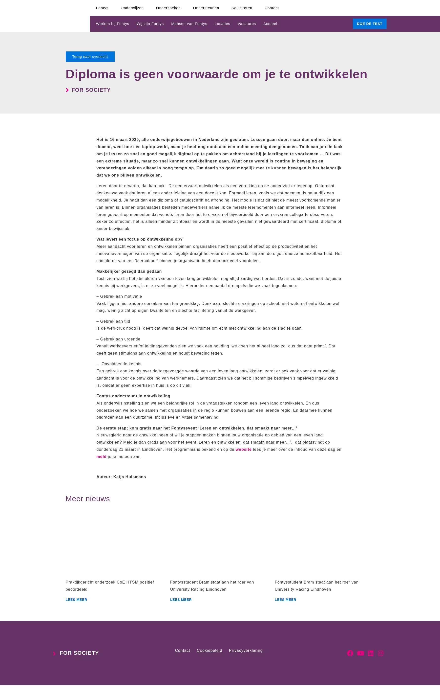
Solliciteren (241, 8)
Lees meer (76, 600)
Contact (272, 8)
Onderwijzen (132, 8)
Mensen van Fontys (189, 24)
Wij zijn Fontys (150, 24)
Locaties (222, 24)
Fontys (102, 8)
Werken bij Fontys (112, 24)
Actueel (270, 24)
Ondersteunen (206, 8)
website (244, 449)
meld (102, 456)
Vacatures (247, 24)
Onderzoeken (168, 8)
